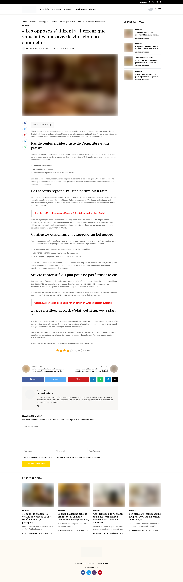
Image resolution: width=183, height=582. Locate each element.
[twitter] (153, 2)
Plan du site (103, 563)
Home (24, 21)
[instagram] (157, 2)
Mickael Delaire (32, 48)
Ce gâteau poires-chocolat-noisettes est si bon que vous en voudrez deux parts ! (148, 48)
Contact (92, 563)
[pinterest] (160, 2)
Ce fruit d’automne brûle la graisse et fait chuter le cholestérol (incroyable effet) (73, 516)
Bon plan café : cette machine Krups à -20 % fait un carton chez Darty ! (145, 516)
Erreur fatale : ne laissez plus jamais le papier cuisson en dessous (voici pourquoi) (148, 62)
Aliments (33, 21)
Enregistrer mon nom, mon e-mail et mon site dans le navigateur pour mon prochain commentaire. (62, 457)
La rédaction (80, 563)
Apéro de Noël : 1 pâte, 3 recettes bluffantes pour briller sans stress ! (146, 34)
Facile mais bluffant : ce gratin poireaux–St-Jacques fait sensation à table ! (147, 76)
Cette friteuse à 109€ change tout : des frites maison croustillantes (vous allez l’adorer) (108, 518)
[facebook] (149, 2)
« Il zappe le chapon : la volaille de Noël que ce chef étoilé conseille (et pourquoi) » (36, 518)
